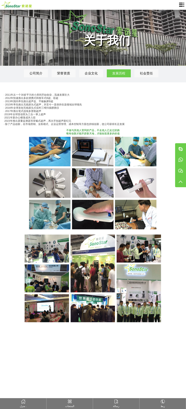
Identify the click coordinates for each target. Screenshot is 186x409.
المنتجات (69, 403)
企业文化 (91, 73)
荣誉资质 (63, 73)
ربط (162, 403)
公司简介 (36, 73)
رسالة (116, 403)
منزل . (23, 403)
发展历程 (118, 73)
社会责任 (146, 73)
